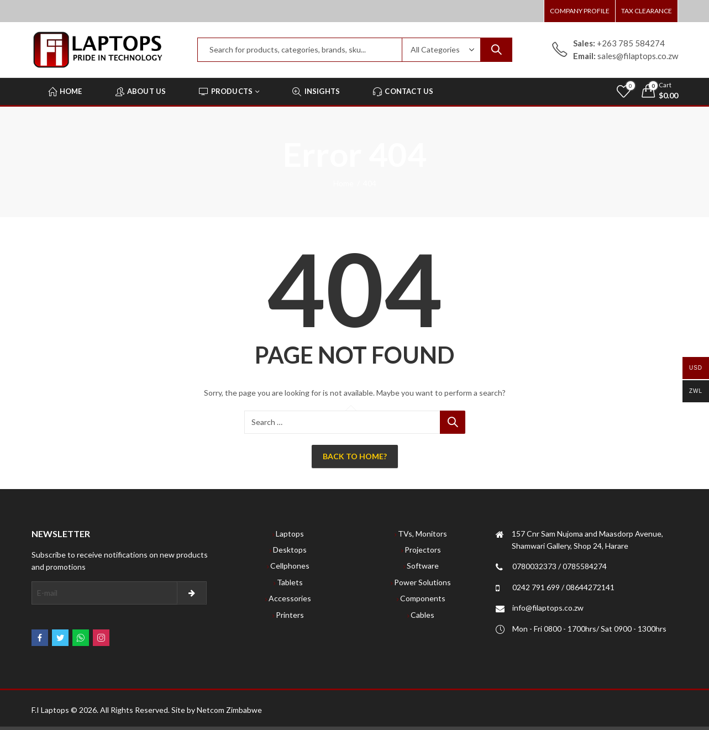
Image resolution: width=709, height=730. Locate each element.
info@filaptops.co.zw (548, 607)
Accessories (290, 598)
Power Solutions (422, 582)
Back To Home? (355, 456)
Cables (422, 614)
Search (496, 50)
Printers (290, 614)
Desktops (290, 549)
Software (423, 565)
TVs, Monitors (422, 533)
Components (422, 598)
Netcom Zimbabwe (229, 710)
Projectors (423, 549)
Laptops (290, 533)
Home (343, 183)
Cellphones (289, 565)
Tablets (290, 582)
